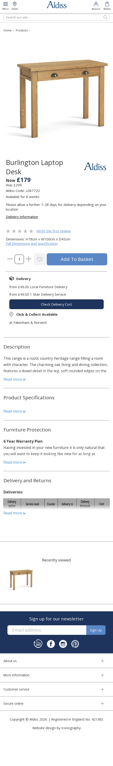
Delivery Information (22, 216)
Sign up (96, 630)
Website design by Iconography (56, 728)
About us (10, 661)
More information (16, 675)
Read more (14, 379)
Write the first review (54, 231)
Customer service (16, 689)
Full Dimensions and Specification (32, 243)
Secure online (13, 703)
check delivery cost (56, 304)
